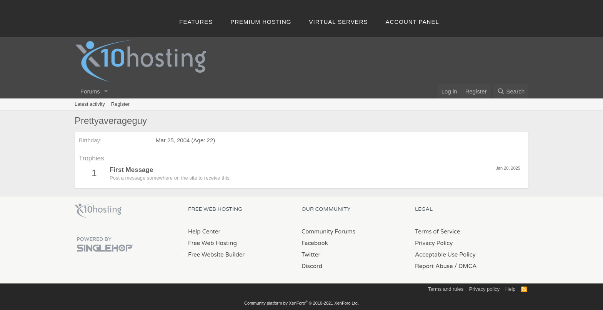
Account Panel (412, 21)
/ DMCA (465, 266)
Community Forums (328, 231)
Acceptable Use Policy (445, 254)
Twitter (311, 254)
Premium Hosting (260, 21)
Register (120, 104)
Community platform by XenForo (301, 303)
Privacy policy (484, 289)
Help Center (204, 231)
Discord (312, 266)
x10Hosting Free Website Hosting (98, 210)
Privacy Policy (434, 243)
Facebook (315, 243)
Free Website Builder (216, 254)
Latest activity (90, 104)
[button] (106, 91)
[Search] (510, 91)
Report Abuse (434, 266)
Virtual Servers (338, 21)
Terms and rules (445, 289)
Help (510, 289)
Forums (90, 91)
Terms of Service (437, 231)
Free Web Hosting (212, 243)
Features (196, 21)
